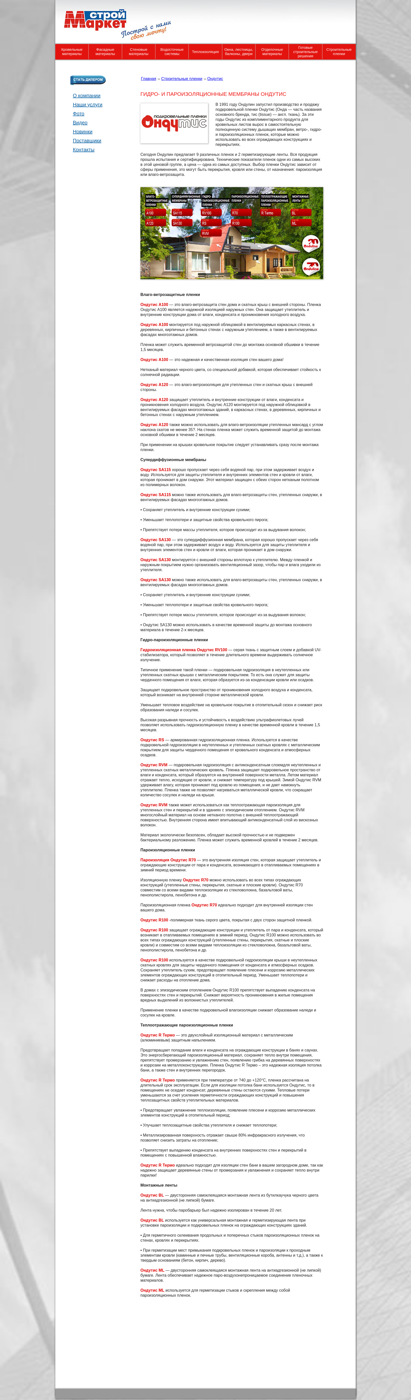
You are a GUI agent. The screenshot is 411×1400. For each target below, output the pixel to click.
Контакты (83, 149)
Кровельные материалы (72, 51)
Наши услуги (87, 104)
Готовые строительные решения (305, 51)
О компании (86, 95)
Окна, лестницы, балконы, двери (238, 51)
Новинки (82, 131)
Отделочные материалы (272, 51)
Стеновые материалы (138, 51)
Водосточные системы (172, 51)
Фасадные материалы (105, 51)
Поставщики (87, 140)
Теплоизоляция (205, 52)
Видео (80, 122)
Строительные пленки (339, 51)
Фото (78, 113)
